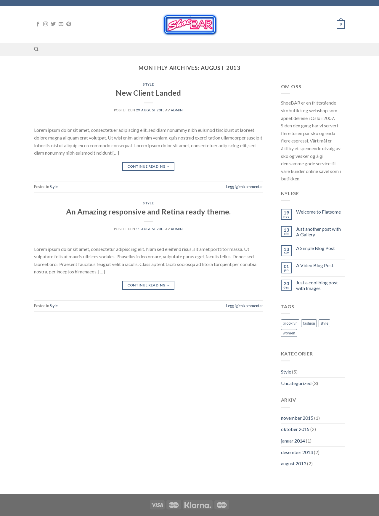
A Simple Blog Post (315, 248)
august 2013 (293, 463)
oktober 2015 (295, 429)
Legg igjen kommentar (244, 186)
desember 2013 (297, 452)
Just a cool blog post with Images (317, 285)
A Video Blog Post (314, 265)
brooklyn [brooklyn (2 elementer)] (290, 323)
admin (177, 110)
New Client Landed (148, 92)
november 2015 (297, 418)
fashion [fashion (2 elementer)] (309, 323)
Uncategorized (296, 383)
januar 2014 (293, 440)
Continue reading (148, 166)
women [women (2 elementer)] (289, 333)
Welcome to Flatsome (318, 211)
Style (148, 84)
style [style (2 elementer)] (324, 323)
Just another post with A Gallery (318, 231)
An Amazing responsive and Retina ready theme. (148, 211)
